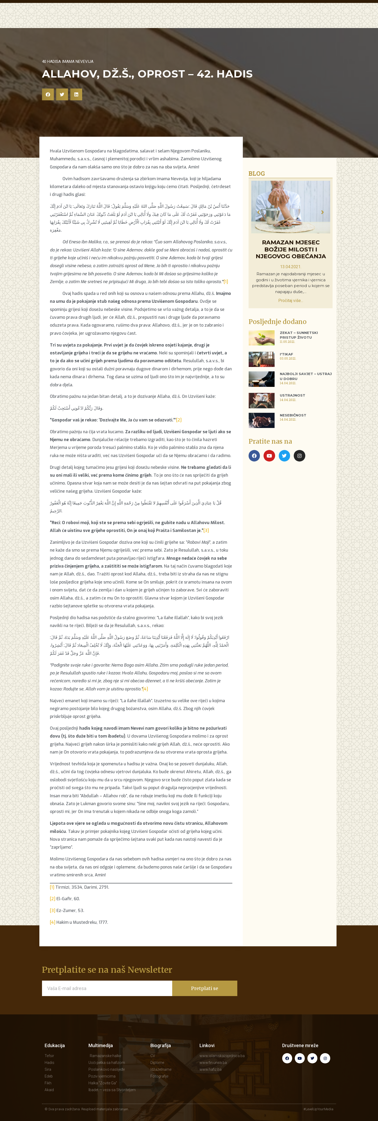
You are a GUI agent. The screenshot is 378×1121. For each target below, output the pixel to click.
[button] (48, 94)
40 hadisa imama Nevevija (67, 61)
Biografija (160, 1045)
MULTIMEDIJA (198, 19)
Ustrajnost (292, 395)
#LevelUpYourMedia (318, 1109)
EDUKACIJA (143, 19)
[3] (206, 530)
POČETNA (113, 19)
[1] (226, 281)
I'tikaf (286, 354)
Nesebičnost (293, 415)
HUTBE (170, 19)
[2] (179, 420)
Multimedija (100, 1045)
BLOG (225, 19)
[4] (145, 689)
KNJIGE (245, 19)
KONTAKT (304, 19)
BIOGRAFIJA (273, 19)
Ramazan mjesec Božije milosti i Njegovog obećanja (290, 249)
